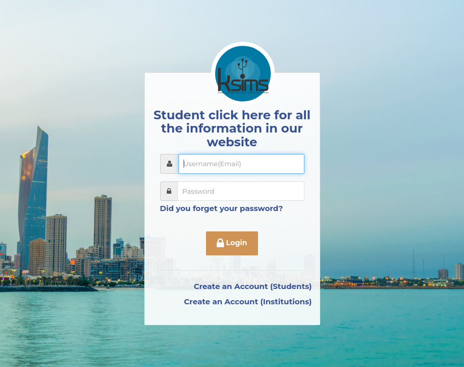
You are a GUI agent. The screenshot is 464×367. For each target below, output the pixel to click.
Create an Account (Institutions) (248, 301)
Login (232, 243)
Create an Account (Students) (253, 286)
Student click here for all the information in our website (232, 128)
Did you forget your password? (221, 208)
